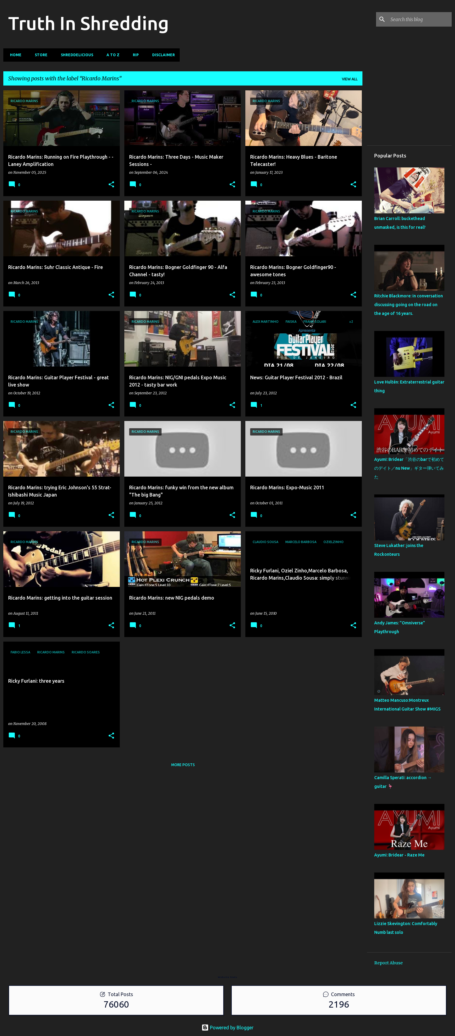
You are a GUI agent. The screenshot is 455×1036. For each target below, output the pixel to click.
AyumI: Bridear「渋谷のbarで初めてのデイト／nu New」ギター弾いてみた (409, 468)
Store (39, 55)
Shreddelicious (75, 55)
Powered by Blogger (227, 1027)
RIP (134, 55)
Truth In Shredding (88, 23)
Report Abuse (388, 963)
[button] (111, 185)
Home (14, 55)
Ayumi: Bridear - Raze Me (399, 855)
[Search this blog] (420, 19)
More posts (183, 765)
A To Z (111, 55)
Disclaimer (161, 55)
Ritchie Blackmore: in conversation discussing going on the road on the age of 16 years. (408, 304)
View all (350, 79)
